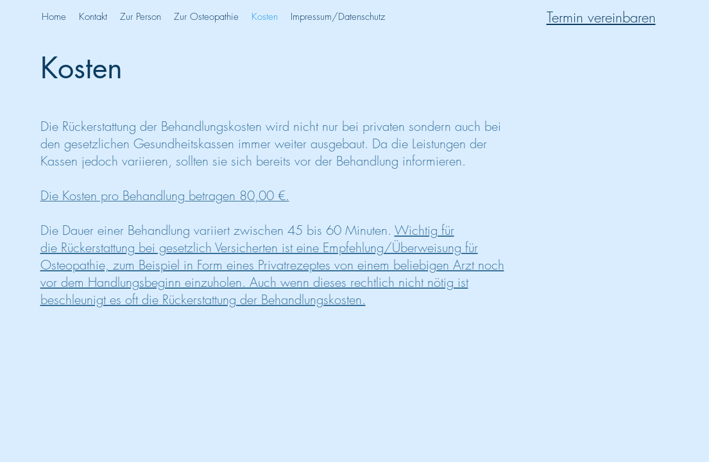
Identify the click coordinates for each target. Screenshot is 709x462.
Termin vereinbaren (601, 17)
